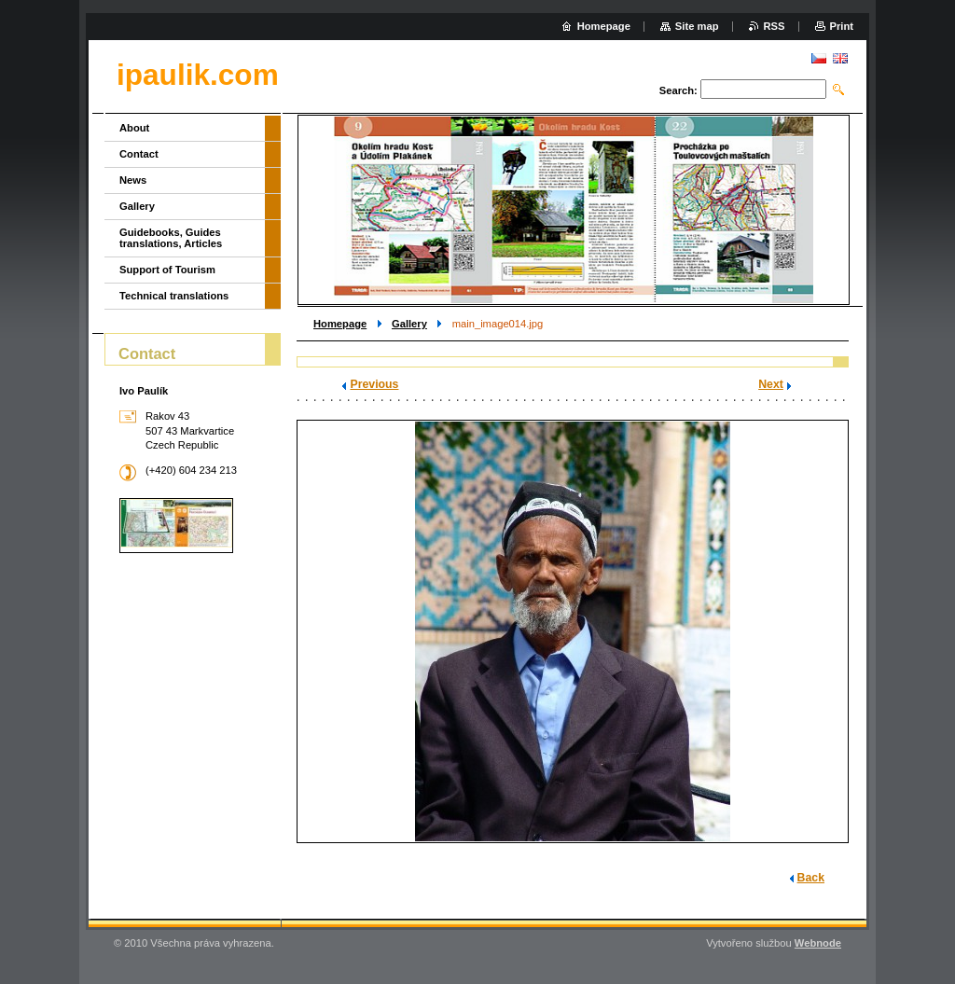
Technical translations (173, 295)
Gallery (409, 323)
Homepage (340, 323)
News (132, 180)
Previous (374, 384)
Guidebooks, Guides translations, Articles (170, 238)
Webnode (818, 943)
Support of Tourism (167, 269)
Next (770, 384)
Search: (678, 90)
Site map (697, 26)
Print (841, 26)
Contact (139, 153)
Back (810, 877)
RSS (774, 26)
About (134, 127)
